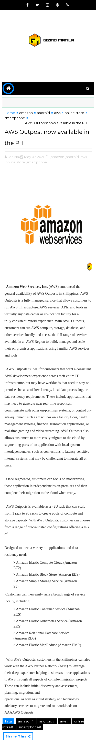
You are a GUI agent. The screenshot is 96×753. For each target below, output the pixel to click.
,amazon (57, 157)
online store (74, 113)
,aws (83, 157)
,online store (15, 162)
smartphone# (29, 727)
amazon (26, 113)
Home (10, 113)
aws (57, 113)
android (43, 113)
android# (47, 721)
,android (72, 157)
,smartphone (36, 162)
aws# (64, 721)
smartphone (15, 118)
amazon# (26, 721)
